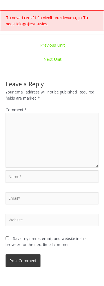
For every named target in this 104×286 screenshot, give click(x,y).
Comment (16, 109)
